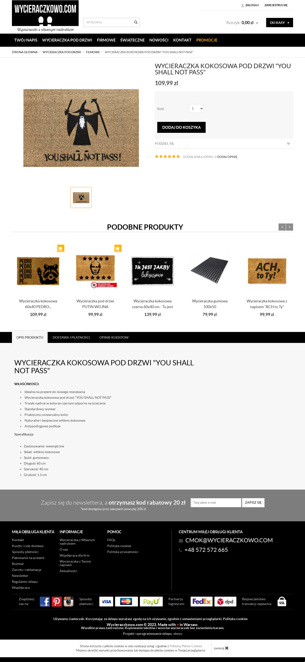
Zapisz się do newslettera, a (113, 505)
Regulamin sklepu (25, 582)
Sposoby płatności (25, 552)
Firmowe (106, 40)
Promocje (206, 40)
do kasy (279, 23)
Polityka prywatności (122, 552)
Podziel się (222, 143)
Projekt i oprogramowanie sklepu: (152, 634)
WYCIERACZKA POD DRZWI (67, 40)
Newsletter (20, 576)
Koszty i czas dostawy (28, 546)
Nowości (158, 40)
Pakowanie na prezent (28, 558)
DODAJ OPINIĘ (227, 156)
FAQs (111, 540)
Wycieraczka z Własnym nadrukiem (77, 541)
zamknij (221, 648)
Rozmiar (18, 564)
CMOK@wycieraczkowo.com (229, 540)
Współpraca (21, 588)
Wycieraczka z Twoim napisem (75, 563)
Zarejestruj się (276, 5)
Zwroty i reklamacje (26, 570)
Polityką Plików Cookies (186, 646)
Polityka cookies (119, 546)
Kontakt (18, 540)
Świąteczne (132, 40)
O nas (64, 549)
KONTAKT (182, 40)
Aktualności (68, 571)
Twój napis (25, 40)
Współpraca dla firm (74, 555)
